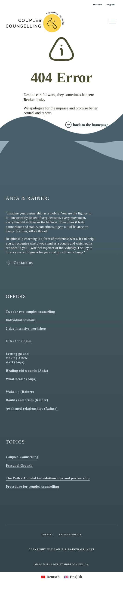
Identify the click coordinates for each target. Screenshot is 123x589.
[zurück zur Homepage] (86, 124)
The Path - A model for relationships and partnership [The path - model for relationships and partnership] (48, 478)
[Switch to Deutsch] (97, 4)
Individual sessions (21, 320)
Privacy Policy (70, 534)
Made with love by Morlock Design (61, 564)
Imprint (47, 534)
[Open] (112, 22)
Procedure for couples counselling (32, 486)
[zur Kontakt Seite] (34, 124)
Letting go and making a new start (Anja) (17, 358)
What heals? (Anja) (21, 379)
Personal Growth (19, 465)
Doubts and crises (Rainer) (27, 400)
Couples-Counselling (22, 457)
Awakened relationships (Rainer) (32, 408)
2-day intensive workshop (26, 328)
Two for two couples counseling (30, 311)
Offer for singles (19, 341)
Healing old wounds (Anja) (27, 370)
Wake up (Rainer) (20, 392)
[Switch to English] (110, 4)
